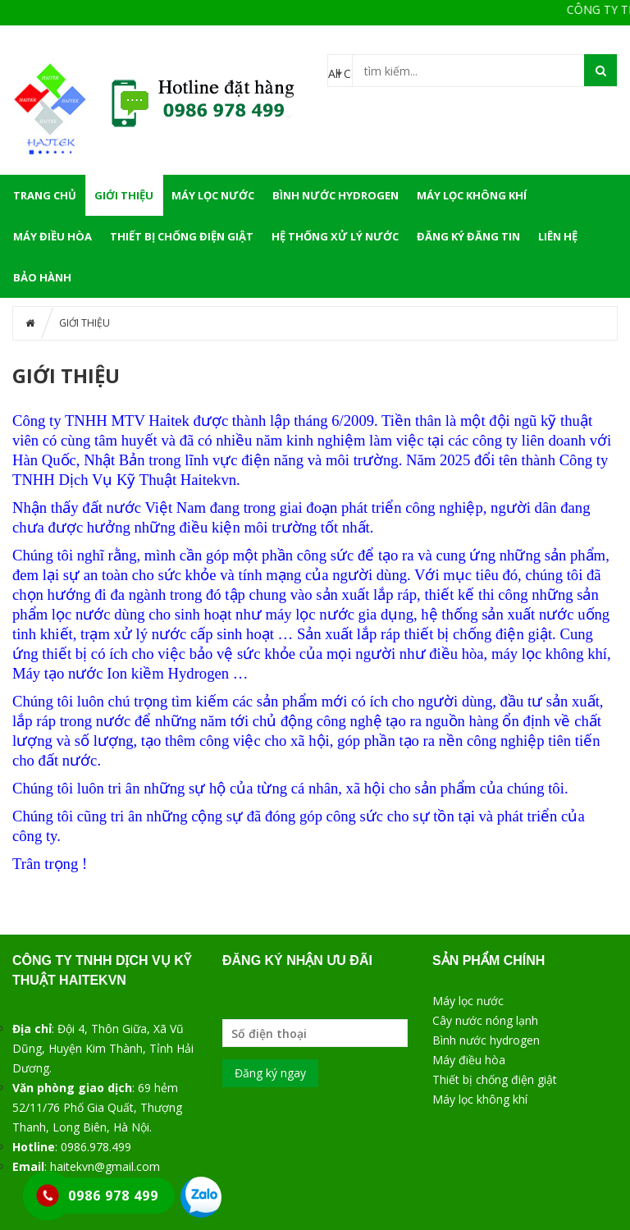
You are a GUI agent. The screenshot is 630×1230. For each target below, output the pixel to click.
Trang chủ (44, 195)
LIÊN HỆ (558, 236)
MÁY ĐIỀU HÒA (52, 236)
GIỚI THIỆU (123, 195)
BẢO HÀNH (42, 277)
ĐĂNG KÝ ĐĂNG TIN (468, 236)
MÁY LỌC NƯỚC (212, 195)
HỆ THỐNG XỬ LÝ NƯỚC (335, 236)
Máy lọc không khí (479, 1099)
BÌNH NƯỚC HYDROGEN (335, 195)
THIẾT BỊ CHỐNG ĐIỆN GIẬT (181, 236)
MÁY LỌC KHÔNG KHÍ (472, 195)
